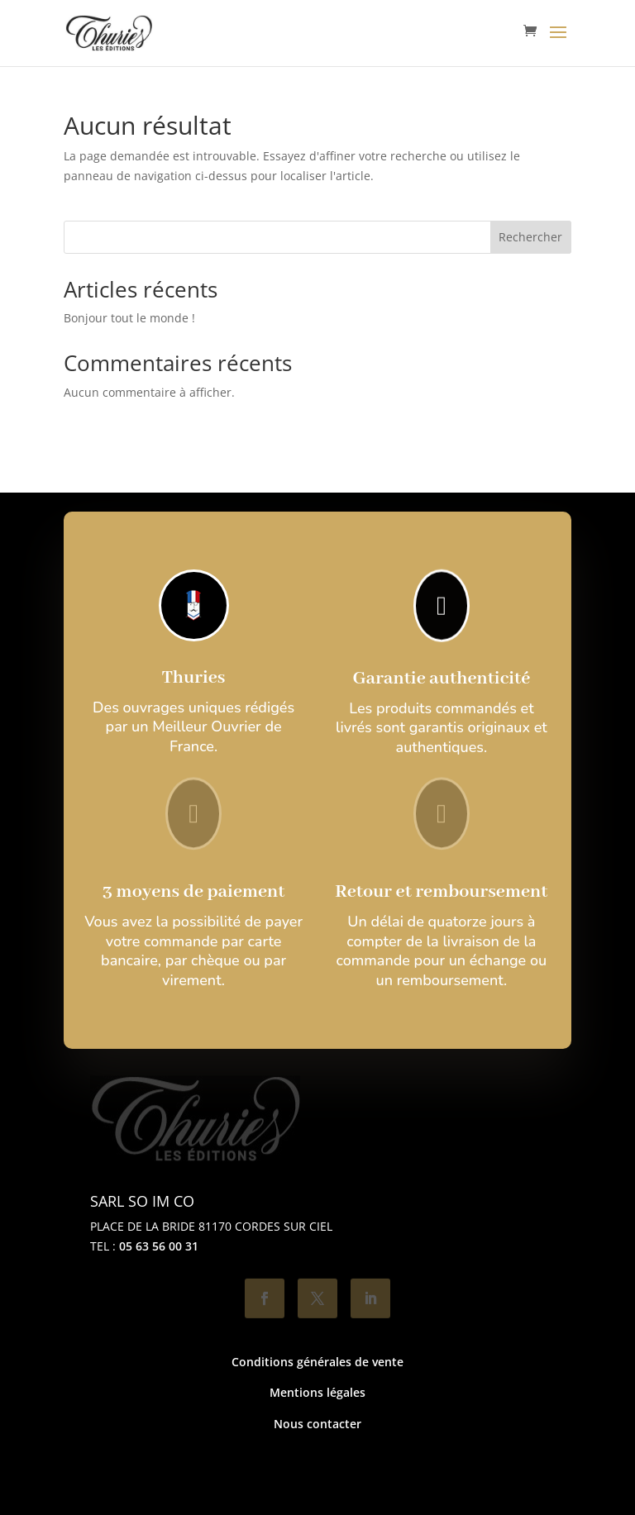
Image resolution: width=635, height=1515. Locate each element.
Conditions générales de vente (317, 1362)
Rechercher (530, 237)
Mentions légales (317, 1392)
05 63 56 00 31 (158, 1246)
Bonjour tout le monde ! (129, 318)
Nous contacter (317, 1424)
